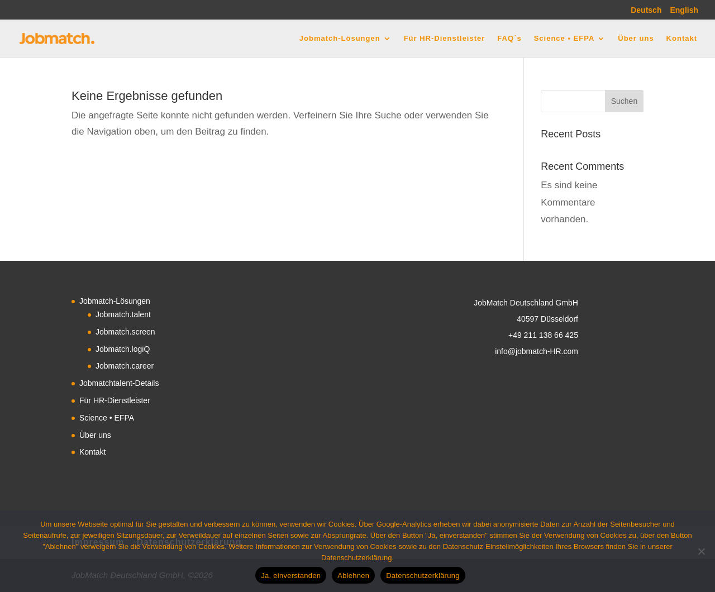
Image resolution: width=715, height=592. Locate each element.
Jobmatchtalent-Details (119, 383)
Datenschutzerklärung (422, 575)
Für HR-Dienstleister (444, 38)
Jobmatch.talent (123, 314)
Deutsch (646, 10)
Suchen (624, 101)
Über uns (636, 38)
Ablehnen (353, 575)
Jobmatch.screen (125, 331)
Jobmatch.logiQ (123, 349)
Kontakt (681, 38)
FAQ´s (509, 38)
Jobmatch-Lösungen (339, 38)
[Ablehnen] (701, 551)
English (684, 10)
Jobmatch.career (125, 365)
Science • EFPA (564, 38)
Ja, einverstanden (291, 575)
